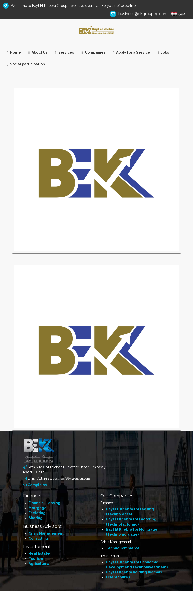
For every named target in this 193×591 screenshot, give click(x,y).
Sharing (36, 518)
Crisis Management (46, 533)
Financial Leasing (44, 503)
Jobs (163, 52)
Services (64, 52)
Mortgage (38, 508)
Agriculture (39, 564)
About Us (37, 52)
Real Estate (39, 553)
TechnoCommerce (123, 548)
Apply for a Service (131, 52)
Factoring (37, 513)
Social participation (26, 64)
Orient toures (118, 577)
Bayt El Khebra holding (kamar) (134, 572)
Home (14, 52)
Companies (93, 52)
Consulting (38, 538)
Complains (37, 485)
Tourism (36, 559)
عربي (181, 14)
